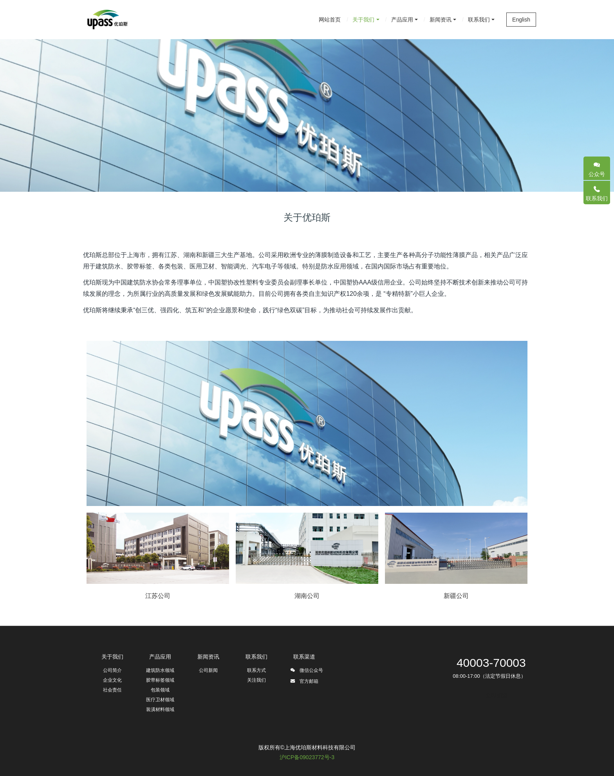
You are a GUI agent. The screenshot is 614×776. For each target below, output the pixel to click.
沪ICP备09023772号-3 (307, 757)
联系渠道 (304, 657)
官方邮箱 (304, 682)
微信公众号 (306, 671)
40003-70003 (491, 662)
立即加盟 (496, 695)
